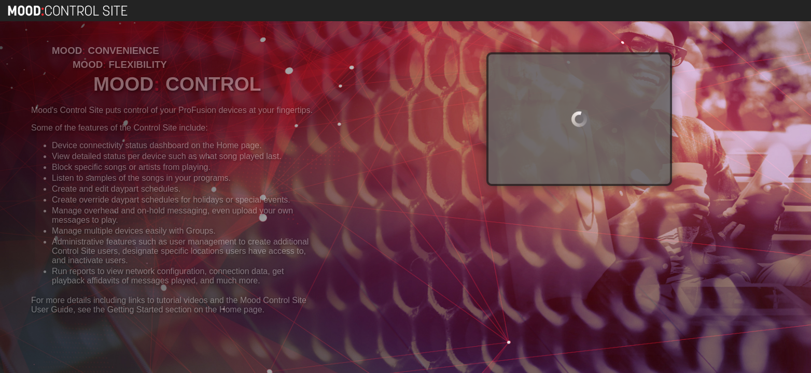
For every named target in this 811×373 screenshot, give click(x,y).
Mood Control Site (69, 10)
